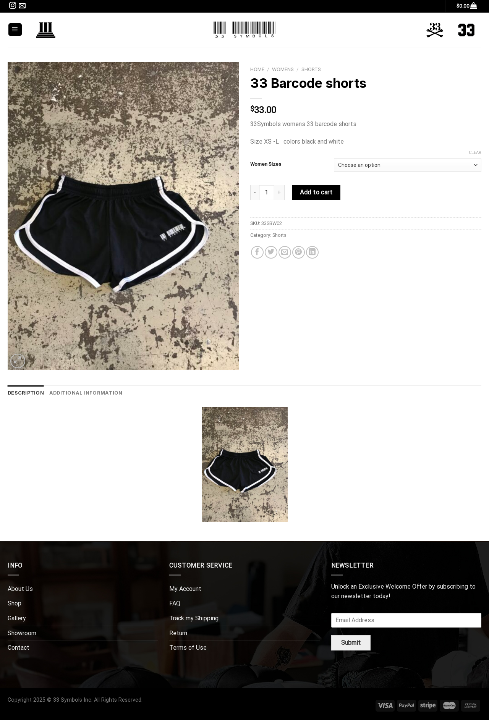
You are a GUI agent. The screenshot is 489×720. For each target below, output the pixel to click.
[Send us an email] (22, 7)
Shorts (311, 69)
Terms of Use (188, 647)
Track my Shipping (194, 618)
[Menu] (15, 29)
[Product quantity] (266, 192)
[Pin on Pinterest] (298, 252)
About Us (20, 588)
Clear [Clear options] (475, 152)
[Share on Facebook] (257, 252)
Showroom (22, 633)
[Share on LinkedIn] (312, 252)
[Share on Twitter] (271, 252)
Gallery (17, 618)
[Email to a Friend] (285, 252)
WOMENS (283, 69)
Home (257, 69)
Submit (351, 642)
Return (178, 633)
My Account (185, 588)
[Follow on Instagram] (12, 7)
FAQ (174, 603)
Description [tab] (26, 393)
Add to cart (316, 192)
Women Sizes (265, 164)
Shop (14, 603)
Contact (18, 647)
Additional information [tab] (86, 393)
